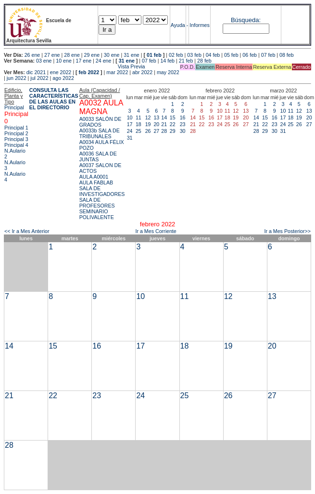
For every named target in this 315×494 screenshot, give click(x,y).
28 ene (72, 55)
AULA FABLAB (96, 182)
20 (156, 124)
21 (164, 124)
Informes (199, 25)
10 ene (64, 61)
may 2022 (168, 72)
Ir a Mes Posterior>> (287, 231)
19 (148, 124)
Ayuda (178, 25)
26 (148, 131)
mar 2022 (117, 72)
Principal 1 (16, 127)
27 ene (52, 55)
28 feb (204, 61)
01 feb (154, 55)
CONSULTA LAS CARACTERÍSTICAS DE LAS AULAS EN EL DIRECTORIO (53, 98)
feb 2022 (88, 72)
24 (130, 131)
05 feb (231, 55)
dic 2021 (36, 72)
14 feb (167, 61)
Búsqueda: (246, 20)
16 (183, 117)
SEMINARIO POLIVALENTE (96, 214)
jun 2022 (16, 78)
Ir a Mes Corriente (155, 231)
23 (183, 124)
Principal (14, 107)
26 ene (32, 55)
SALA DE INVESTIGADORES (102, 191)
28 (164, 131)
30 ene (112, 55)
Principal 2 (16, 133)
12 (148, 117)
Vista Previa (74, 66)
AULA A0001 (93, 177)
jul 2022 (39, 78)
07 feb (268, 55)
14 (164, 117)
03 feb (194, 55)
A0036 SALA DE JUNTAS (98, 156)
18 (138, 124)
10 (130, 117)
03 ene (44, 61)
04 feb (213, 55)
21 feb (186, 61)
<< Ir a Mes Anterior (27, 231)
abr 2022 (142, 72)
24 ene (104, 61)
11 (138, 117)
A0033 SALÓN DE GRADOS (100, 122)
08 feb (286, 55)
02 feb (176, 55)
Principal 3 (16, 139)
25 (138, 131)
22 (173, 124)
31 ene (131, 55)
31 (130, 138)
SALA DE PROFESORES (97, 202)
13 (156, 117)
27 (156, 131)
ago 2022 (63, 78)
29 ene (92, 55)
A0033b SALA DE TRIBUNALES (99, 133)
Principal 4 (16, 145)
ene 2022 (60, 72)
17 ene (84, 61)
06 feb (249, 55)
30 (183, 131)
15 (173, 117)
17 (130, 124)
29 (173, 131)
